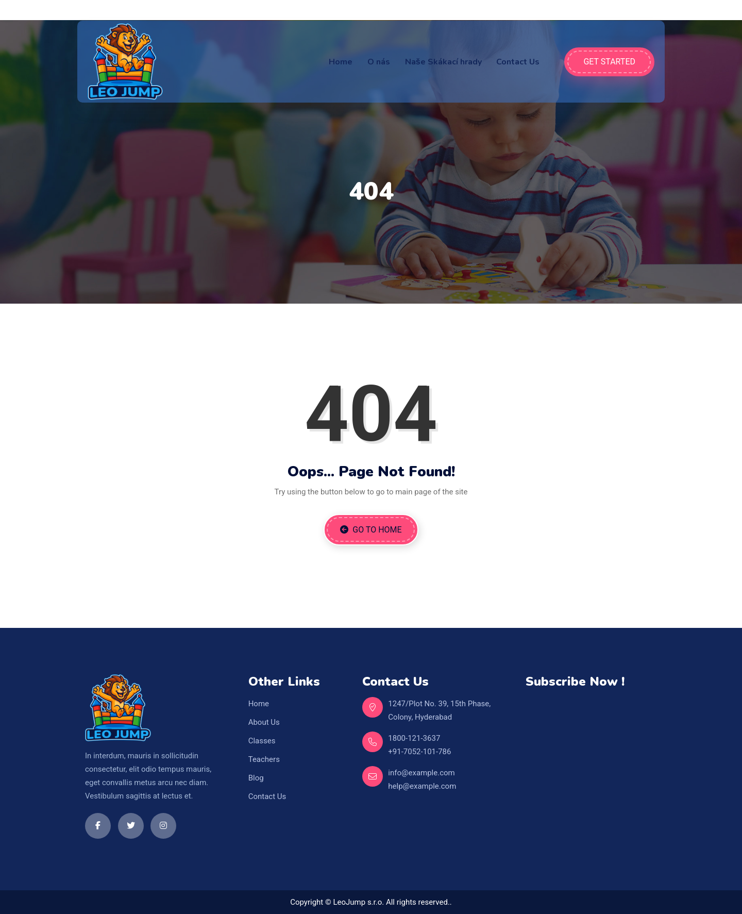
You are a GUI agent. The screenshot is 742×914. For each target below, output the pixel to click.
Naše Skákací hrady (443, 62)
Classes (262, 740)
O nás (378, 62)
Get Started (609, 62)
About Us (264, 722)
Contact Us (517, 62)
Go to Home (370, 530)
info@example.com (421, 772)
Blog (256, 778)
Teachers (264, 759)
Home (340, 62)
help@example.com (422, 786)
